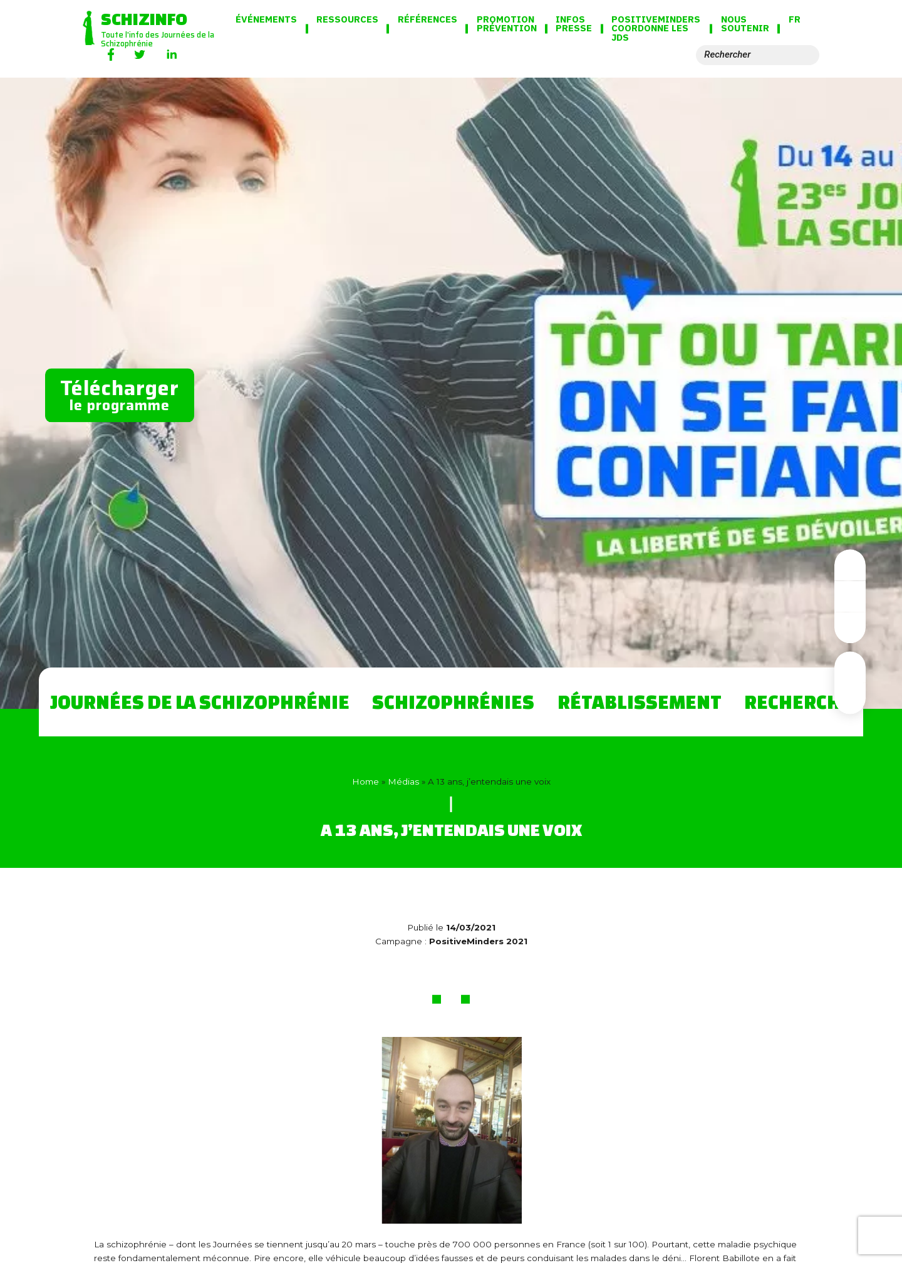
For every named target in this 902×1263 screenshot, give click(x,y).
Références (427, 19)
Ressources (347, 19)
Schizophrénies (453, 702)
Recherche (798, 702)
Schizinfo (144, 18)
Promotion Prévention (507, 24)
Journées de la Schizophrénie (200, 702)
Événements (266, 19)
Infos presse (574, 24)
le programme (119, 393)
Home (365, 781)
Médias (403, 781)
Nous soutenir (745, 24)
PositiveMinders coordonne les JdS (655, 29)
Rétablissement (639, 702)
